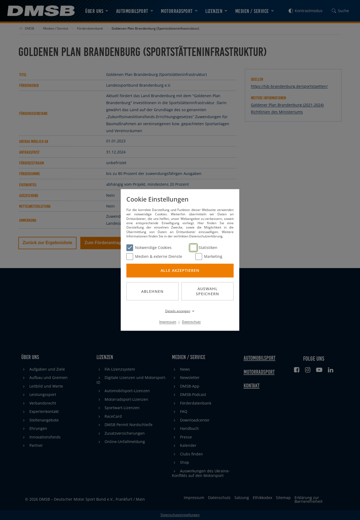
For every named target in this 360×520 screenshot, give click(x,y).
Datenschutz (191, 321)
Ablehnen (152, 291)
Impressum (167, 321)
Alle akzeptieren (180, 270)
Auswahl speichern (207, 291)
